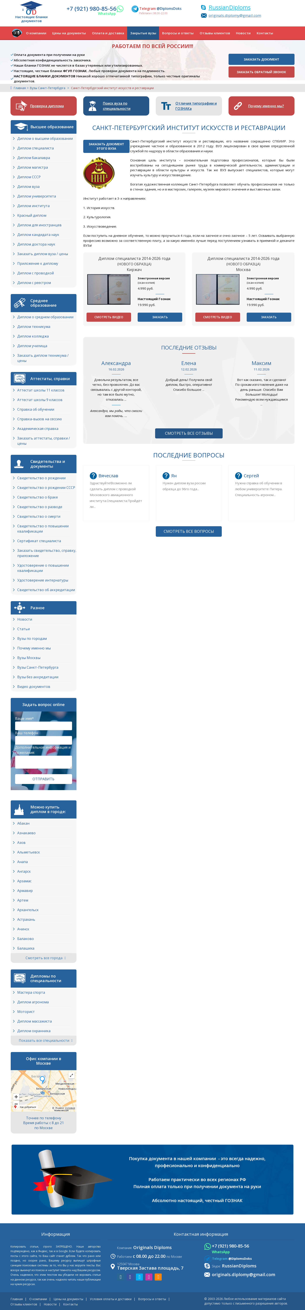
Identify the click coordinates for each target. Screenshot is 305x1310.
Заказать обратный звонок (261, 72)
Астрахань (26, 919)
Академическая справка (37, 428)
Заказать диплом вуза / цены (42, 253)
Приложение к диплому (37, 263)
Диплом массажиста (34, 1021)
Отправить (43, 779)
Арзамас (24, 881)
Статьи (23, 628)
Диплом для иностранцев (39, 225)
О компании (36, 33)
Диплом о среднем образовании (45, 317)
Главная (20, 88)
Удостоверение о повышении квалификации (43, 568)
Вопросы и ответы (178, 33)
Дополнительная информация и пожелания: (43, 750)
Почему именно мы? (266, 106)
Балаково (25, 938)
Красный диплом (31, 215)
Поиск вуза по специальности (116, 106)
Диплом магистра (32, 167)
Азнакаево (26, 833)
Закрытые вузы (143, 33)
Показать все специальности (46, 1040)
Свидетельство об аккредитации (46, 589)
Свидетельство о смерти (38, 516)
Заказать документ (261, 59)
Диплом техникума (33, 326)
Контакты (265, 33)
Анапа (22, 861)
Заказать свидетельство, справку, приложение (46, 553)
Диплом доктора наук (36, 244)
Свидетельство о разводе (39, 506)
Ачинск (23, 929)
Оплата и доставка (108, 33)
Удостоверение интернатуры (42, 580)
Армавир (25, 890)
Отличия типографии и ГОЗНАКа (196, 106)
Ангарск (24, 871)
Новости (243, 33)
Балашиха (25, 948)
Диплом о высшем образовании (45, 138)
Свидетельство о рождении (41, 478)
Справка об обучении (35, 409)
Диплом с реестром (34, 282)
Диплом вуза (28, 186)
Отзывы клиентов (215, 33)
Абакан (23, 823)
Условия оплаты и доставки (111, 1299)
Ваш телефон (26, 732)
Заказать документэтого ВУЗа (106, 146)
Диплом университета (36, 196)
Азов (21, 842)
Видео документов (33, 686)
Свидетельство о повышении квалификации (43, 529)
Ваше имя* (24, 718)
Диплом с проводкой (35, 273)
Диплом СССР (29, 177)
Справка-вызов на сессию (39, 419)
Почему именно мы (34, 648)
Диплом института (33, 205)
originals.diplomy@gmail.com (235, 15)
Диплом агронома (33, 1002)
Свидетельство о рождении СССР (46, 487)
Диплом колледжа (33, 336)
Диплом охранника (33, 1030)
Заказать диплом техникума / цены (43, 358)
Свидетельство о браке (37, 497)
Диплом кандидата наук (38, 234)
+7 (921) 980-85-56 (91, 8)
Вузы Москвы (28, 657)
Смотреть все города (46, 957)
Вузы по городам (32, 638)
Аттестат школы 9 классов (39, 399)
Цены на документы (69, 33)
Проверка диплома (47, 106)
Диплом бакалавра (33, 157)
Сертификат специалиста (39, 540)
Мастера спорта (31, 992)
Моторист (26, 1011)
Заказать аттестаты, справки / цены (43, 441)
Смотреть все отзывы (189, 433)
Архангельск (28, 909)
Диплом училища (32, 345)
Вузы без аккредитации (37, 677)
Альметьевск (28, 852)
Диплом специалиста (35, 148)
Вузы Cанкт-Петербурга (37, 667)
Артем (22, 900)
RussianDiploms (230, 7)
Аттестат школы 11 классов (40, 390)
